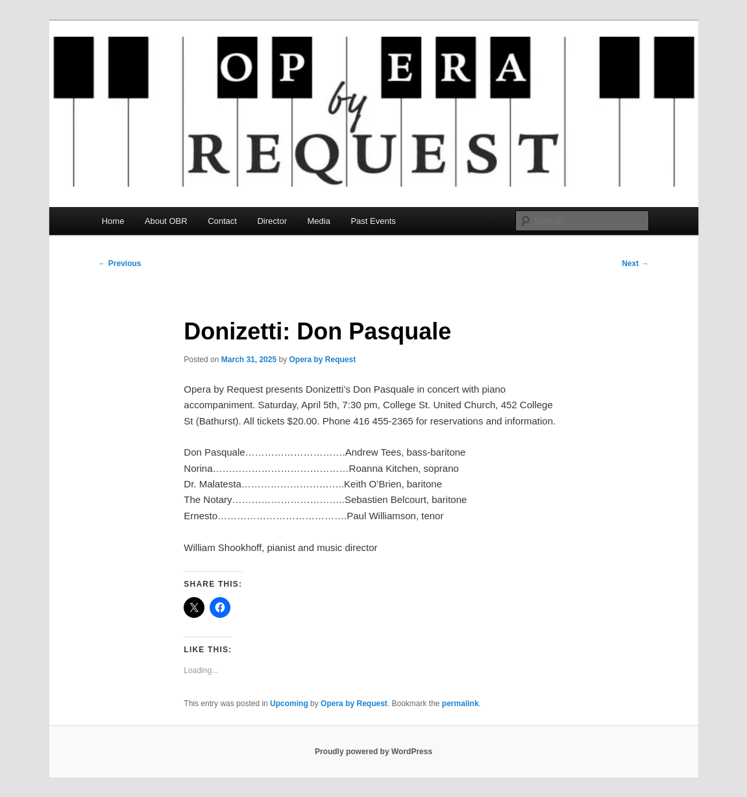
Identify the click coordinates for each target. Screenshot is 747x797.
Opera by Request (322, 359)
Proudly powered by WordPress (373, 751)
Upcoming (289, 703)
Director (272, 221)
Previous (120, 263)
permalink (460, 703)
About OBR (166, 221)
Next (635, 263)
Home (113, 221)
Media (318, 221)
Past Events (372, 221)
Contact (222, 221)
